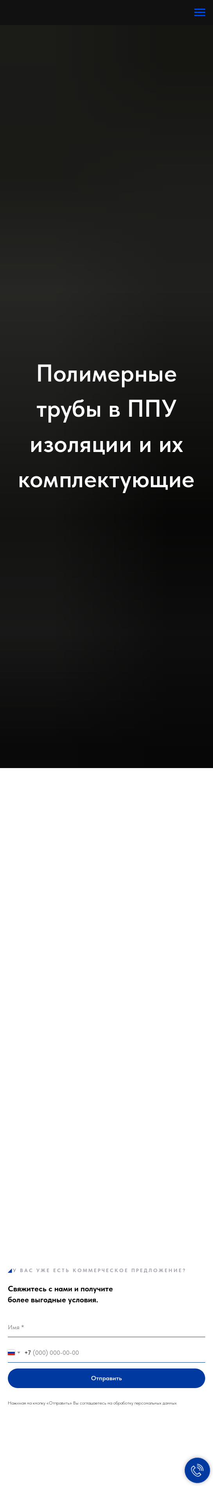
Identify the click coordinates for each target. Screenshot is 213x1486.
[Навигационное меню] (199, 12)
